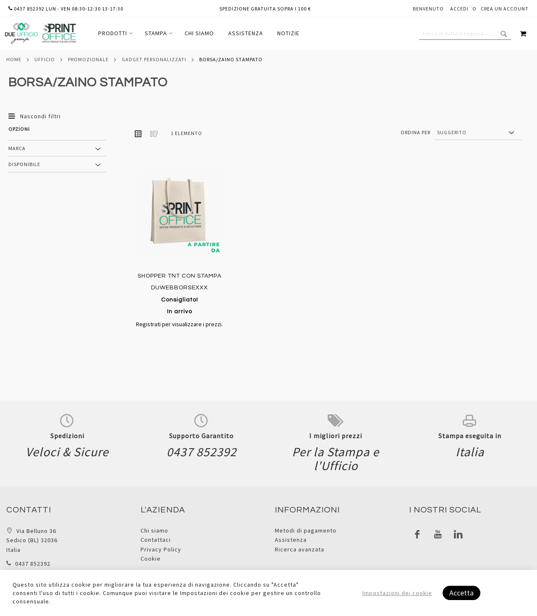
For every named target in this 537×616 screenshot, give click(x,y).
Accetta (461, 593)
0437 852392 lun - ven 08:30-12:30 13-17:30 (65, 8)
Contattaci (156, 539)
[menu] (199, 33)
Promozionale (88, 59)
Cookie (151, 558)
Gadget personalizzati (154, 59)
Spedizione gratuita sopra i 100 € (265, 8)
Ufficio (44, 59)
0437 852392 (32, 563)
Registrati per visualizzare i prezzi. (179, 324)
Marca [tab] (17, 148)
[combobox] (465, 33)
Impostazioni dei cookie (397, 593)
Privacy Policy (161, 549)
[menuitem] (114, 33)
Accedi (459, 8)
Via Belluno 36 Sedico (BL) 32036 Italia (31, 540)
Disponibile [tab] (24, 164)
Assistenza (291, 539)
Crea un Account (505, 8)
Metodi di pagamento (305, 530)
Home (13, 59)
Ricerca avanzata (299, 549)
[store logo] (40, 33)
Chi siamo (154, 530)
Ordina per (415, 132)
